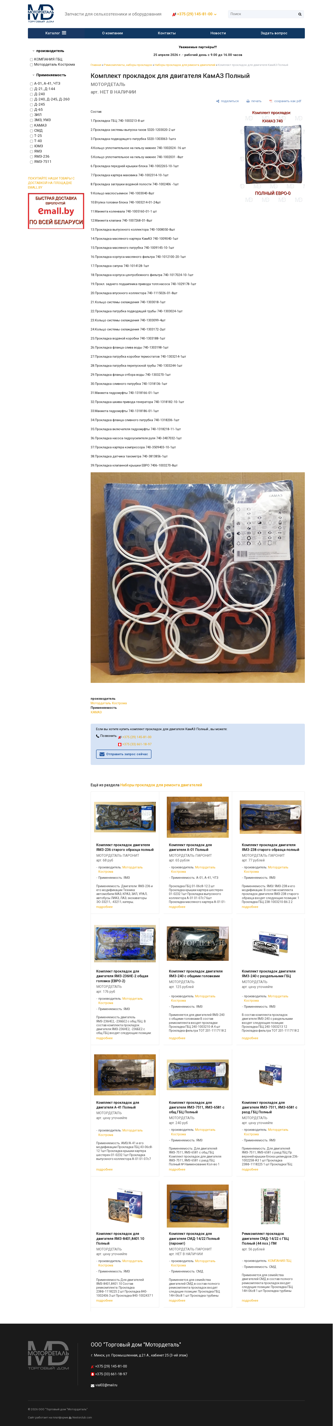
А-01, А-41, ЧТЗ (45, 83)
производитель (50, 51)
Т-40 (36, 141)
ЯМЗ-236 (40, 156)
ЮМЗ (36, 146)
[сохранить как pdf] (285, 101)
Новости (218, 33)
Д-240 (37, 94)
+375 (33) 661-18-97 (134, 744)
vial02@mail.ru (106, 1385)
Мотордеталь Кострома (52, 64)
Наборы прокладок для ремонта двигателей (185, 65)
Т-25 (36, 135)
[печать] (254, 101)
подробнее (104, 907)
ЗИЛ (36, 115)
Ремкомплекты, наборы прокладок (128, 65)
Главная (96, 65)
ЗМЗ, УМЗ (40, 120)
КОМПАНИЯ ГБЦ (46, 59)
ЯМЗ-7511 (41, 161)
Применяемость (51, 75)
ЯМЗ (36, 151)
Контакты (167, 33)
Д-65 (36, 109)
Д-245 (37, 104)
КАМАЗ (38, 125)
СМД (36, 130)
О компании (112, 33)
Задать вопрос (274, 33)
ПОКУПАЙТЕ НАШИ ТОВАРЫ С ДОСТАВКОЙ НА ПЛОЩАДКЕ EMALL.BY (51, 182)
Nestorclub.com (82, 1417)
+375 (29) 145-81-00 (194, 14)
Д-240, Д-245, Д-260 (50, 99)
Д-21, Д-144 (42, 89)
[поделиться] (227, 101)
